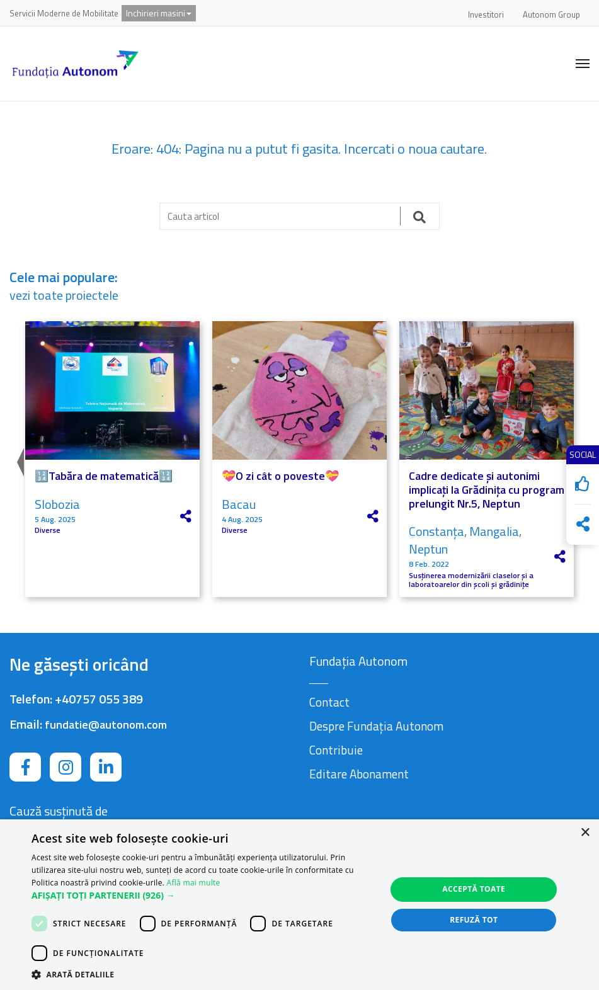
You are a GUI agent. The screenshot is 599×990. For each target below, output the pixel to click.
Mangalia (494, 531)
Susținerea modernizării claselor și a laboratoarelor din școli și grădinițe (471, 580)
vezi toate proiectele (63, 295)
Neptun (428, 549)
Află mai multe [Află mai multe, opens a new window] (193, 882)
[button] (203, 895)
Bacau (239, 504)
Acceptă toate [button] (473, 889)
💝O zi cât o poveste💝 (280, 475)
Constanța (436, 531)
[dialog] (299, 904)
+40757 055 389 (99, 698)
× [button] (585, 833)
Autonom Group (551, 14)
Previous (19, 459)
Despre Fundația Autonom (376, 726)
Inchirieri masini (158, 13)
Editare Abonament (359, 774)
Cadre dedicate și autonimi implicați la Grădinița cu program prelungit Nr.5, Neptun (486, 489)
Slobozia (57, 504)
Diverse (47, 530)
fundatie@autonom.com (106, 724)
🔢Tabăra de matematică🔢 (104, 475)
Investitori (486, 14)
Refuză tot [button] (474, 919)
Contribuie (336, 750)
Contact (329, 702)
